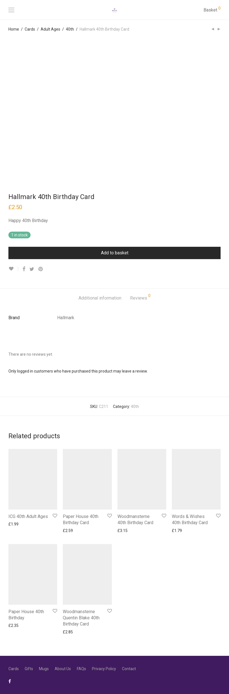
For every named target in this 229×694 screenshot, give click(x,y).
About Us (63, 668)
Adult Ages (50, 29)
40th (70, 29)
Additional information (99, 298)
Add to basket (114, 252)
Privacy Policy (104, 668)
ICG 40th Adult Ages (28, 516)
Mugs (44, 668)
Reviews (140, 297)
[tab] (100, 298)
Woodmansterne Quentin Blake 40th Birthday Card (81, 618)
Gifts (29, 668)
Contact (129, 668)
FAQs (81, 668)
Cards (30, 29)
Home (13, 29)
